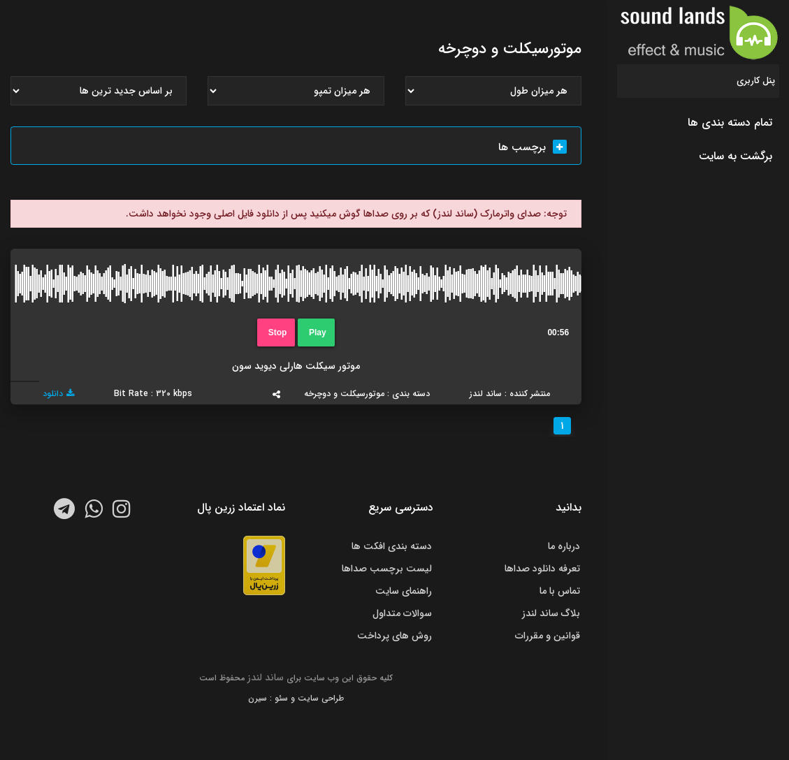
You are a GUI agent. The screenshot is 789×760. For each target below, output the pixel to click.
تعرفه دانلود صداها (542, 568)
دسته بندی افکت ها (392, 546)
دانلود (58, 393)
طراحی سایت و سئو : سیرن (296, 698)
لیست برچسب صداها (387, 568)
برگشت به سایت (735, 156)
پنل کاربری (756, 80)
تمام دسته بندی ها (730, 122)
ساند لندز (265, 677)
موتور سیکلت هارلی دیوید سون (296, 366)
